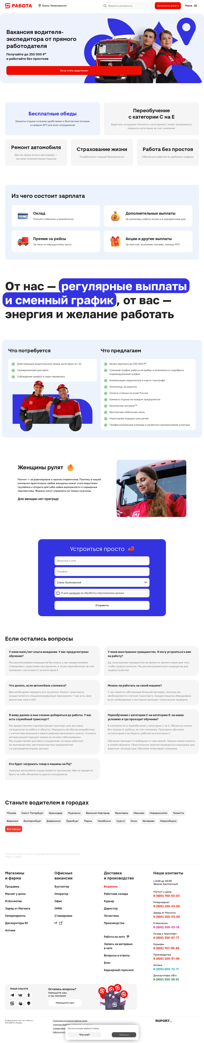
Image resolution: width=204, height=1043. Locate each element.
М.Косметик (13, 901)
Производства (114, 923)
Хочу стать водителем (32, 70)
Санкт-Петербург (33, 813)
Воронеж (12, 822)
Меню (191, 6)
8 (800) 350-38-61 (166, 979)
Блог (107, 962)
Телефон (62, 571)
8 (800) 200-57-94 (166, 958)
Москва (11, 813)
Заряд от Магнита (17, 908)
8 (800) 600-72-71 (166, 969)
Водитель (111, 886)
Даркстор (111, 908)
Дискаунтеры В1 (16, 923)
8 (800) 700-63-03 (166, 895)
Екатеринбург (33, 822)
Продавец (12, 886)
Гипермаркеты (15, 915)
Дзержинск (56, 822)
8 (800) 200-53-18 (166, 927)
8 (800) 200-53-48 (166, 916)
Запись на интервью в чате (118, 946)
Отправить (102, 605)
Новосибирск (176, 822)
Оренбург (75, 822)
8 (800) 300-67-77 (166, 937)
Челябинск (109, 822)
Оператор (61, 893)
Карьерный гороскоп (119, 970)
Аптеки (10, 930)
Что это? (84, 1034)
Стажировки (63, 915)
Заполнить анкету (168, 5)
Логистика (111, 915)
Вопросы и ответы (117, 955)
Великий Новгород (101, 813)
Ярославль (126, 813)
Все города (14, 831)
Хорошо (119, 1034)
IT (59, 923)
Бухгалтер (62, 886)
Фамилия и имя (66, 560)
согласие (74, 592)
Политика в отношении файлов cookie (70, 1021)
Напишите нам (65, 1002)
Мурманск (77, 813)
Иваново (144, 813)
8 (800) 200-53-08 (166, 906)
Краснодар (57, 813)
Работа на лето (116, 937)
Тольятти (185, 813)
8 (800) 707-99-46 (166, 948)
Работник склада (116, 893)
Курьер (109, 901)
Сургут (126, 822)
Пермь (92, 822)
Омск (140, 822)
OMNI (58, 908)
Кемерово (156, 822)
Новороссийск (165, 813)
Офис (58, 901)
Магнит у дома (15, 893)
